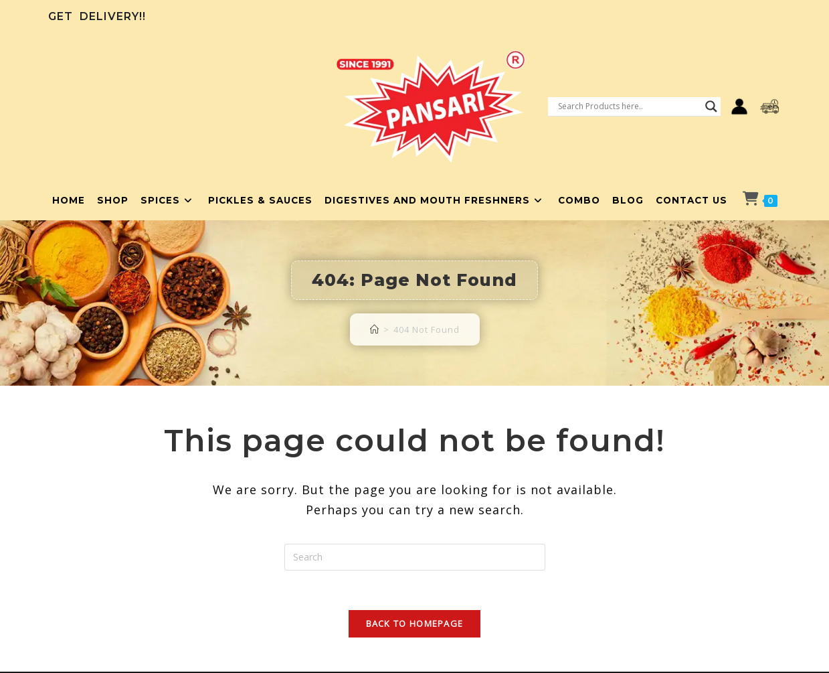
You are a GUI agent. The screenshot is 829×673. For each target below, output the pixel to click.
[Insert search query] (414, 557)
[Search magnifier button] (711, 106)
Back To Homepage (415, 625)
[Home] (374, 329)
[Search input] (628, 106)
